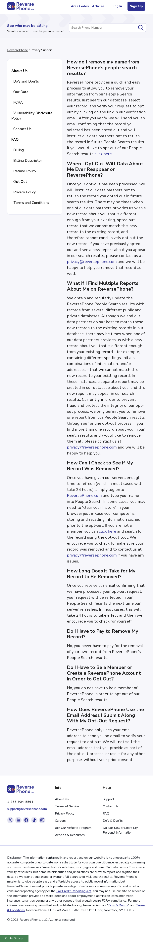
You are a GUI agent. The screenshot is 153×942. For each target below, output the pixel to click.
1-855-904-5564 (20, 802)
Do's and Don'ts (25, 81)
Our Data (19, 92)
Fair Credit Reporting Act (73, 891)
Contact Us (21, 129)
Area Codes (80, 6)
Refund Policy (23, 171)
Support (108, 799)
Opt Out (19, 181)
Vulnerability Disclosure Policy (31, 116)
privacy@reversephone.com (92, 261)
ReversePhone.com (84, 495)
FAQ (15, 139)
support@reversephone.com (27, 809)
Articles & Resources (70, 835)
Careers (60, 820)
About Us (19, 70)
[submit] (141, 27)
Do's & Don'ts (113, 820)
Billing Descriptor (26, 160)
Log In (118, 6)
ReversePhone (17, 50)
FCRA (17, 102)
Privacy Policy (23, 192)
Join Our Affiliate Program (73, 828)
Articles (98, 6)
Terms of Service (67, 806)
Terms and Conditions (30, 202)
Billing (17, 150)
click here (103, 154)
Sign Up (136, 6)
